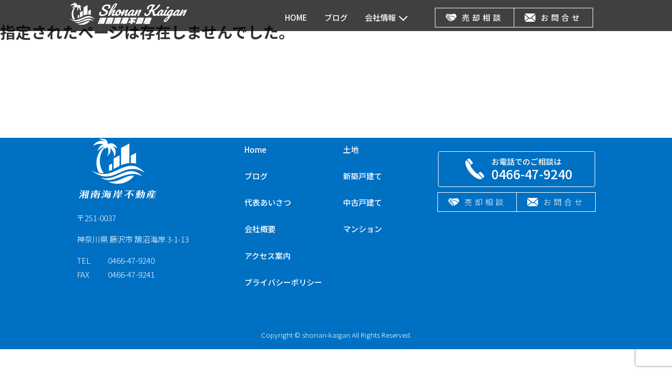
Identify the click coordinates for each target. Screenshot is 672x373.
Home (255, 149)
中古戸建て (362, 202)
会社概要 (260, 228)
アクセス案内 (267, 255)
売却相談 (474, 17)
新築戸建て (362, 175)
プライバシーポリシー (283, 282)
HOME (296, 17)
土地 (351, 149)
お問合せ (553, 17)
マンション (362, 228)
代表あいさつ (267, 202)
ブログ (336, 17)
